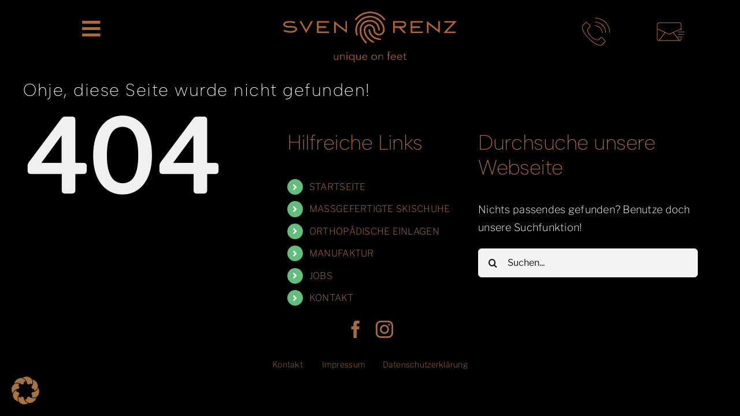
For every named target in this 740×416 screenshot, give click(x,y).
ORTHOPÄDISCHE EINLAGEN (374, 231)
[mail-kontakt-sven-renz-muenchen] (670, 22)
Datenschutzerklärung (425, 364)
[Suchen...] (588, 262)
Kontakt (287, 364)
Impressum (343, 364)
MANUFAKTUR (341, 253)
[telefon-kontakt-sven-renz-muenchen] (596, 22)
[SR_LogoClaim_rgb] (370, 16)
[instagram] (384, 329)
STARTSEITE (337, 186)
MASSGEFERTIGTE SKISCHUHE (379, 208)
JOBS (320, 275)
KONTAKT (331, 297)
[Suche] (492, 262)
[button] (25, 390)
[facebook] (355, 329)
